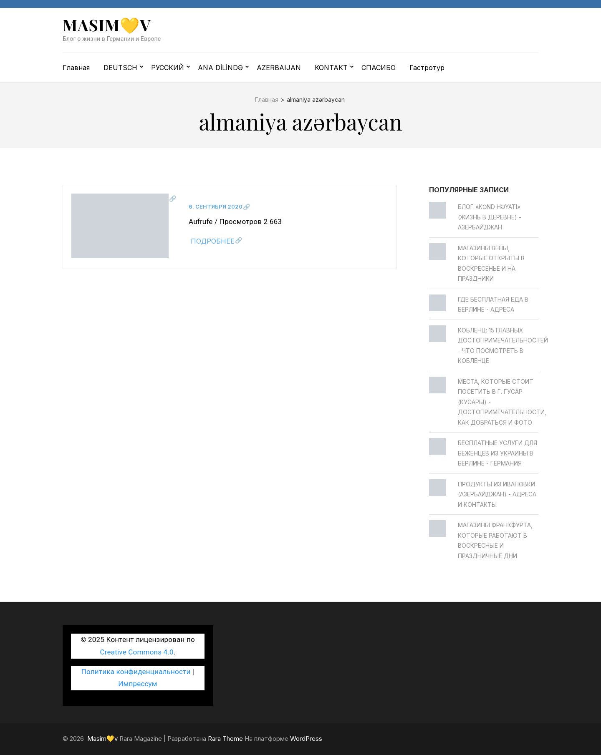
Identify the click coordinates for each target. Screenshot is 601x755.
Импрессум (137, 684)
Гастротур (426, 67)
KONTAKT (331, 67)
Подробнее (213, 241)
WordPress (306, 738)
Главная (76, 67)
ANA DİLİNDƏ (220, 67)
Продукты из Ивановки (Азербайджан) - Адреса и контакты (497, 494)
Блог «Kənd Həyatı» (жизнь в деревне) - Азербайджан (489, 217)
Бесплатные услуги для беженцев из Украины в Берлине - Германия (497, 453)
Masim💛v (107, 24)
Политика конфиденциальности (136, 671)
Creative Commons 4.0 (137, 652)
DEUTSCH (120, 67)
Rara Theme (225, 738)
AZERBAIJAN (279, 67)
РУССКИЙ (167, 67)
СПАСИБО (378, 67)
